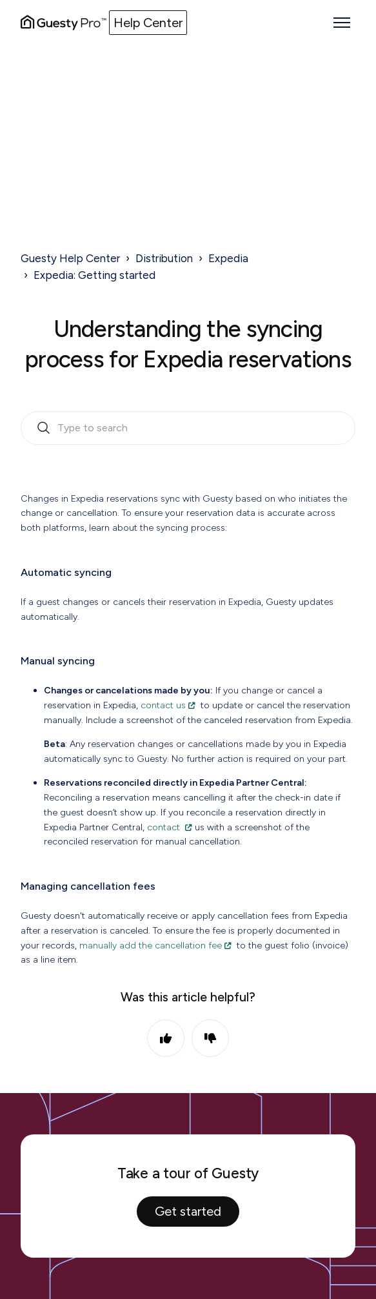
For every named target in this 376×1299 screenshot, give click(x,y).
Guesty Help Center (70, 258)
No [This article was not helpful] (210, 1038)
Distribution (164, 258)
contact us (163, 705)
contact (165, 827)
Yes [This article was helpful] (165, 1038)
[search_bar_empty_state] (188, 428)
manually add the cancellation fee (150, 945)
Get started (188, 1211)
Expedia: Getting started (94, 275)
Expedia (228, 258)
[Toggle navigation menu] (341, 23)
